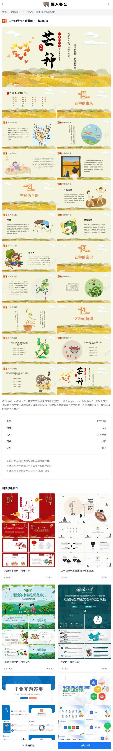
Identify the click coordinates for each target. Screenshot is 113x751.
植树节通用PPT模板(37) (17, 662)
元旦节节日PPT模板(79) (17, 570)
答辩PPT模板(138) (70, 662)
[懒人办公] (55, 4)
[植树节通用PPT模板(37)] (28, 621)
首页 (4, 12)
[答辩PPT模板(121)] (28, 713)
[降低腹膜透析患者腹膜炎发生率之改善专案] (84, 713)
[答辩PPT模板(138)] (84, 621)
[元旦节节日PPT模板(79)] (28, 530)
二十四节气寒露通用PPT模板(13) (78, 570)
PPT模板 (14, 12)
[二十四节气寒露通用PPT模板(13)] (84, 530)
